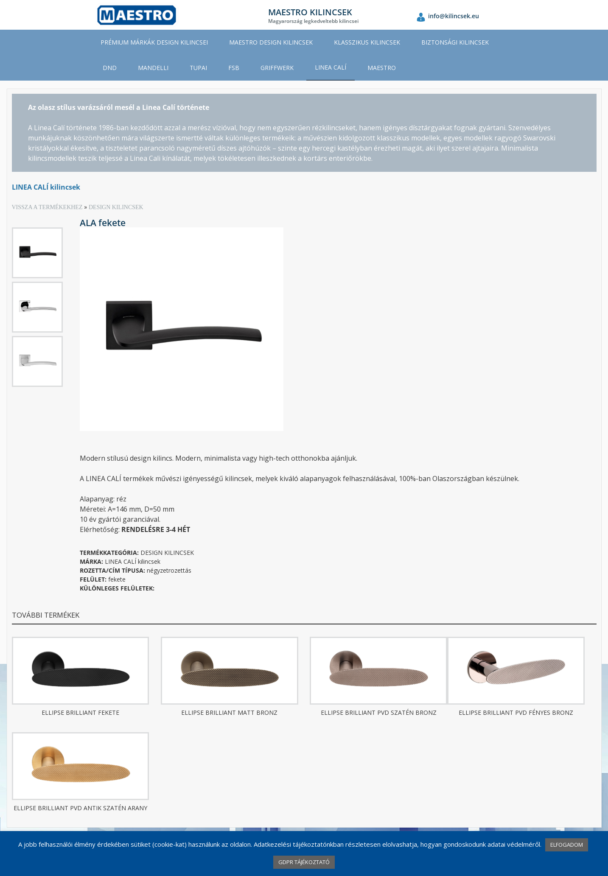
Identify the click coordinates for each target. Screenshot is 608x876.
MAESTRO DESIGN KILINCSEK (271, 42)
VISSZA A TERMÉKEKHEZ (48, 207)
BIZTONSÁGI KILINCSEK (455, 42)
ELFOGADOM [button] (566, 844)
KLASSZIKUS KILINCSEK (367, 42)
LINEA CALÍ (330, 67)
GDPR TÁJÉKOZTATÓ (304, 862)
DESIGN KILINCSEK (116, 207)
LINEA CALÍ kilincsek (46, 187)
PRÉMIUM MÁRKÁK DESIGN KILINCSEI (154, 42)
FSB (233, 68)
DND (110, 68)
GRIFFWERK (277, 68)
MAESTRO (381, 68)
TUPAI (198, 68)
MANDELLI (153, 68)
